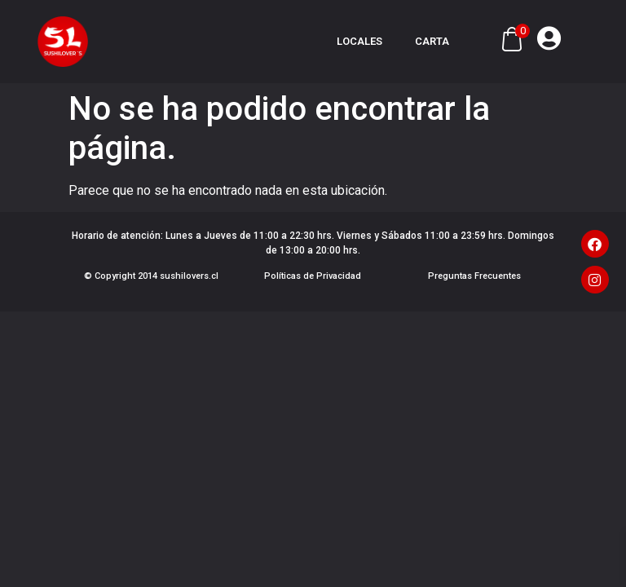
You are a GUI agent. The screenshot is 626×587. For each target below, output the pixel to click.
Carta (432, 41)
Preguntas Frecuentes (474, 276)
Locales (359, 41)
